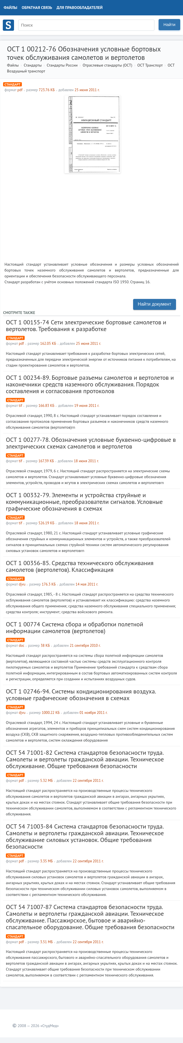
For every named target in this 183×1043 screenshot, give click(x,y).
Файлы (10, 7)
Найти (169, 24)
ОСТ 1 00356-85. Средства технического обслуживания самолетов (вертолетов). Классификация (80, 566)
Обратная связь (37, 7)
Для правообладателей (80, 7)
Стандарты (33, 65)
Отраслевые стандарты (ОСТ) (107, 65)
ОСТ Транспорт (150, 65)
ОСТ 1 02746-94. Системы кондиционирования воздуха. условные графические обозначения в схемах (81, 694)
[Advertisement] (91, 215)
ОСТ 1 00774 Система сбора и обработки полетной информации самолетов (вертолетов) (74, 627)
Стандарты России (62, 65)
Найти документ (154, 304)
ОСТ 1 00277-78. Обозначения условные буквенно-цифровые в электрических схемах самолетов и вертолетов (91, 443)
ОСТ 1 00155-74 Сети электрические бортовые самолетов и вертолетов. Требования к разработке (86, 325)
